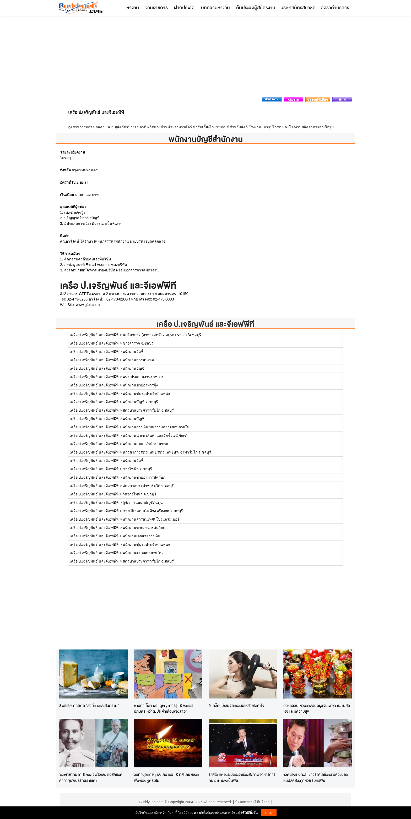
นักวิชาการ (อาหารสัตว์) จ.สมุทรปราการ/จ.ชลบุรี (162, 335)
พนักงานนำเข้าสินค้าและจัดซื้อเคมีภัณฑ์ (155, 435)
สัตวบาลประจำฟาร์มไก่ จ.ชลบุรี (148, 410)
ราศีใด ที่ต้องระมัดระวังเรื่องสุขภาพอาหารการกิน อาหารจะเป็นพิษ (242, 777)
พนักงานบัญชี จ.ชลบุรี (140, 402)
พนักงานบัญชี (133, 368)
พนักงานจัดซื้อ (134, 352)
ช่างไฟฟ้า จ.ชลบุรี (137, 469)
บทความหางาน (215, 7)
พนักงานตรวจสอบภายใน (143, 553)
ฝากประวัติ (184, 7)
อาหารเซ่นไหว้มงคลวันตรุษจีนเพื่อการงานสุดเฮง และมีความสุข (316, 708)
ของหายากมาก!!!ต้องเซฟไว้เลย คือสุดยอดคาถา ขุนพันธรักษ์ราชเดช (90, 777)
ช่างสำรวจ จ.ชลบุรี (138, 343)
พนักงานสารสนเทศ (138, 360)
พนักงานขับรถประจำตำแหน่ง (146, 393)
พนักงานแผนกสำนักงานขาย (145, 444)
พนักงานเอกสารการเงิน (141, 536)
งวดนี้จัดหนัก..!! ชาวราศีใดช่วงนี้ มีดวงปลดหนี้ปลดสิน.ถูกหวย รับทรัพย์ (315, 777)
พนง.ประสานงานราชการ (143, 377)
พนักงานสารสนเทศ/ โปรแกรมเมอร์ (151, 519)
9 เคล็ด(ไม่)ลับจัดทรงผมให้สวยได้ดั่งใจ (236, 705)
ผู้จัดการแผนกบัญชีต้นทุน (143, 502)
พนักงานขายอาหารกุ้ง (140, 385)
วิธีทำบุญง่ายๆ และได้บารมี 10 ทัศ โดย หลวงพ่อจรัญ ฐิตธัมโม (166, 777)
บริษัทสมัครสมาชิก (298, 7)
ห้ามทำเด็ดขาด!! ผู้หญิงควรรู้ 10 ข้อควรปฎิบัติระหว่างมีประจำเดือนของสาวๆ (163, 708)
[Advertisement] (205, 57)
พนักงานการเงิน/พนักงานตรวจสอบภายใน (156, 427)
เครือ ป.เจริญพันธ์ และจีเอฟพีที (205, 324)
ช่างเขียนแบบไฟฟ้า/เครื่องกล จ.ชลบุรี (153, 511)
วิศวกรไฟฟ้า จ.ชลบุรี (139, 494)
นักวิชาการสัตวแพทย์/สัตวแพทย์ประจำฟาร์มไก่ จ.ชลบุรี (167, 452)
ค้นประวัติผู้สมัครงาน (255, 7)
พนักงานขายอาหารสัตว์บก (144, 477)
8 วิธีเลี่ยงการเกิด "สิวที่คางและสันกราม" (89, 705)
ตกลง (269, 813)
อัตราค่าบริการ (335, 7)
